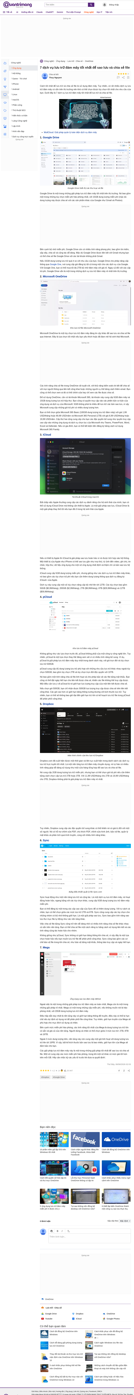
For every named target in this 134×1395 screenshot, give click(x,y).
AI (17, 12)
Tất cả (9, 12)
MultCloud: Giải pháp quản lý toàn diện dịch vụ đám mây (70, 132)
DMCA (99, 1391)
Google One (55, 264)
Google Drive (51, 137)
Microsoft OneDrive (55, 276)
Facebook (92, 1391)
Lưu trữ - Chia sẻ (75, 61)
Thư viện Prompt (73, 12)
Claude (40, 12)
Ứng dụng (60, 61)
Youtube (46, 1318)
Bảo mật (52, 1391)
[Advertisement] (67, 38)
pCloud (47, 596)
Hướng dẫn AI (27, 12)
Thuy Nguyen (55, 77)
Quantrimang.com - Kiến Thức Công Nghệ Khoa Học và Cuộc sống (19, 4)
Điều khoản (44, 1391)
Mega (46, 947)
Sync (46, 840)
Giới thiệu (35, 1391)
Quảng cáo (84, 1391)
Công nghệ (89, 12)
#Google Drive (59, 1077)
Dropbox (48, 704)
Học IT (99, 12)
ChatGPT (50, 12)
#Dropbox (45, 1077)
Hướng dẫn (60, 1391)
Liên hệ (76, 1391)
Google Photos (111, 1318)
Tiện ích (108, 12)
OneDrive (89, 61)
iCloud (47, 434)
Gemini (60, 12)
